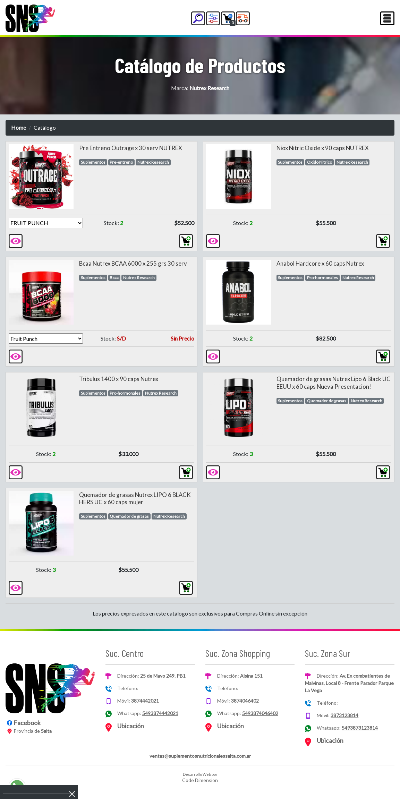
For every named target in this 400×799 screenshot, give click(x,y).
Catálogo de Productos (200, 64)
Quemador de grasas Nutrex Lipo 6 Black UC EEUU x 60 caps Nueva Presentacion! (333, 382)
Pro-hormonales (322, 277)
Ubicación (130, 726)
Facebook (27, 723)
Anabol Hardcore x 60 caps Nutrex (320, 263)
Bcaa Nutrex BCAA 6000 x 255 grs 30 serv (133, 263)
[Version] (46, 223)
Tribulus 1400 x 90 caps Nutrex (118, 379)
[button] (198, 18)
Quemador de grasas (326, 400)
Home (18, 127)
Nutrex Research (153, 162)
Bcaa (114, 277)
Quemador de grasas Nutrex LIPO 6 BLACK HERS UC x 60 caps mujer (135, 498)
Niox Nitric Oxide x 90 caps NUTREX (322, 148)
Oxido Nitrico (319, 162)
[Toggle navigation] (387, 18)
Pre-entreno (121, 162)
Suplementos (93, 162)
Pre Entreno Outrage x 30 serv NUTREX (130, 148)
